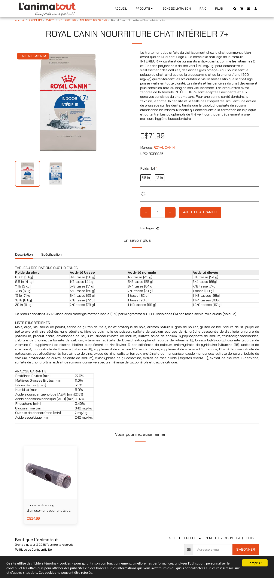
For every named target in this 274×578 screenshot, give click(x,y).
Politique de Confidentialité (33, 549)
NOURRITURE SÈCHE (93, 20)
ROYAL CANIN (164, 147)
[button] (235, 8)
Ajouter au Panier (200, 212)
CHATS (50, 20)
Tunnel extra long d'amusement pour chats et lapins (48, 508)
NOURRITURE (67, 20)
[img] (50, 472)
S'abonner (245, 549)
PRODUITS (35, 20)
